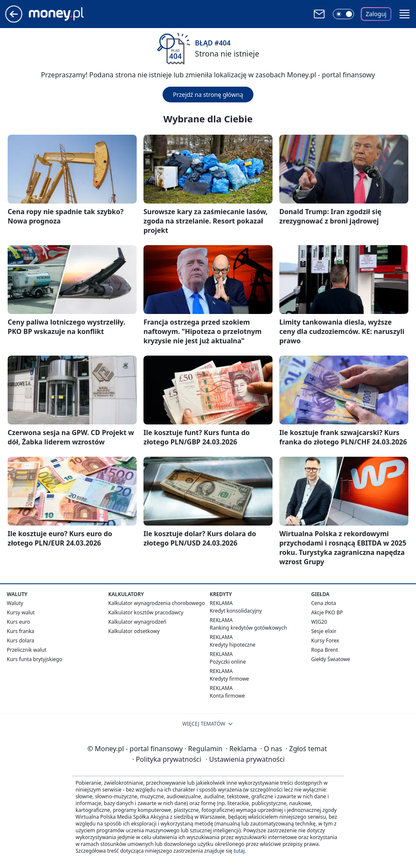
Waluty (15, 603)
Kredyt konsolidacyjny (236, 610)
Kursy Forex (325, 640)
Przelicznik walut (26, 649)
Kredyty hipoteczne (233, 644)
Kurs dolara (20, 640)
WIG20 (319, 621)
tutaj (239, 850)
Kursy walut (21, 612)
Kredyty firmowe (229, 678)
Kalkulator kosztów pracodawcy (145, 612)
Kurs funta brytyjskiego (34, 659)
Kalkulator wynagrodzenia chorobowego (156, 603)
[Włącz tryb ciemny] (343, 14)
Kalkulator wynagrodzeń (137, 621)
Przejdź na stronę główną (208, 94)
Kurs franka (20, 631)
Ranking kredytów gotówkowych (248, 627)
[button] (404, 14)
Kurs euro (18, 621)
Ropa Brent (324, 649)
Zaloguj (376, 14)
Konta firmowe (227, 695)
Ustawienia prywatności (244, 759)
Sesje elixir (323, 631)
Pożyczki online (228, 661)
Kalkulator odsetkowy (134, 631)
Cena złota (323, 603)
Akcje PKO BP (327, 612)
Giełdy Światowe (330, 659)
